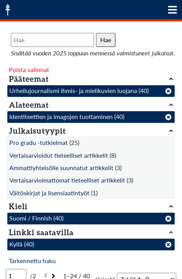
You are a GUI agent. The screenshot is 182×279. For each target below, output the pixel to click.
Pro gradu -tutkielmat (38, 142)
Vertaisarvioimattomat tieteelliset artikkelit (67, 180)
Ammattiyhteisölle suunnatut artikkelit (61, 167)
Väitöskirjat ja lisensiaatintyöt (49, 192)
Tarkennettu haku (32, 260)
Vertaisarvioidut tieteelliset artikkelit (58, 155)
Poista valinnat (29, 69)
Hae (105, 39)
